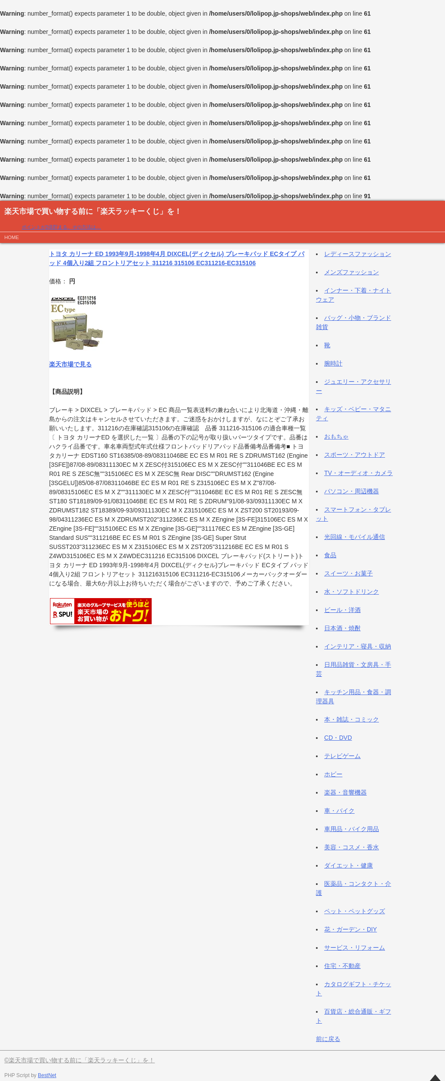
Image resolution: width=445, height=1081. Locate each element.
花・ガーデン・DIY (350, 929)
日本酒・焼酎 (342, 628)
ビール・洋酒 (342, 609)
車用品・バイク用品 (351, 828)
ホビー (333, 774)
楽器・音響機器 (345, 792)
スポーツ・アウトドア (354, 454)
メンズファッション (351, 272)
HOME (11, 237)
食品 (330, 555)
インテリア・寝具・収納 (357, 646)
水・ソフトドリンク (351, 591)
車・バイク (339, 810)
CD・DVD (338, 737)
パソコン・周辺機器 (351, 491)
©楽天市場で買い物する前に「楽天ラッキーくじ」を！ (79, 1060)
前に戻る (328, 1038)
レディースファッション (357, 253)
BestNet (47, 1075)
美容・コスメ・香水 (351, 847)
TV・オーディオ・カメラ (358, 472)
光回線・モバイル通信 (354, 536)
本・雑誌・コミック (351, 719)
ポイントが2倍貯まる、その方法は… (61, 227)
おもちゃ (336, 436)
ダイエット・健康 (348, 865)
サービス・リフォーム (354, 947)
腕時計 (333, 363)
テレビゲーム (342, 755)
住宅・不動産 (342, 965)
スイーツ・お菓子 (348, 573)
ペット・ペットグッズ (354, 911)
